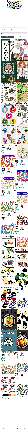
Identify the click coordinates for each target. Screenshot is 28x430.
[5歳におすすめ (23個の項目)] (3, 26)
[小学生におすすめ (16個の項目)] (3, 28)
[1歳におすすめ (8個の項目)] (5, 29)
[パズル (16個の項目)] (22, 26)
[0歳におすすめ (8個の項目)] (15, 29)
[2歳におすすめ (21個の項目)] (8, 26)
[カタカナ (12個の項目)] (25, 28)
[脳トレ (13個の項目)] (22, 28)
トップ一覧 (20, 36)
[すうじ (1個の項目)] (23, 29)
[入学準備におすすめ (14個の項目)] (14, 28)
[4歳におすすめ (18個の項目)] (13, 26)
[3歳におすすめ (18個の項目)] (17, 26)
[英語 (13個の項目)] (18, 28)
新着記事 (7, 36)
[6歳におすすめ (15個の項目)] (8, 28)
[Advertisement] (14, 18)
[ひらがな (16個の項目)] (25, 26)
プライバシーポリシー (14, 427)
